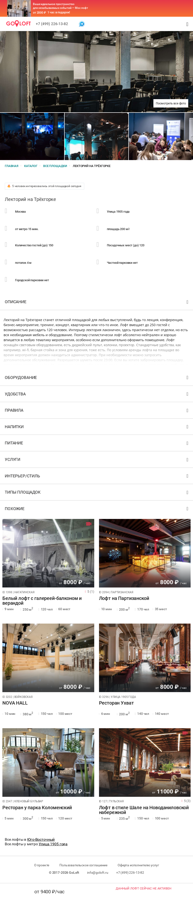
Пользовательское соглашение (83, 865)
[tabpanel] (48, 553)
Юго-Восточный (41, 839)
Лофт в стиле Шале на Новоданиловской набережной (144, 810)
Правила (97, 411)
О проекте (41, 865)
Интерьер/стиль (97, 477)
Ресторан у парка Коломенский (37, 807)
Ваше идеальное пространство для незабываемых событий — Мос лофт (60, 6)
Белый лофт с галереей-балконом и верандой (42, 601)
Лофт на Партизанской (124, 598)
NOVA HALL (15, 703)
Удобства (97, 395)
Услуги (97, 460)
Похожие (97, 510)
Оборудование (97, 378)
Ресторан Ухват (116, 703)
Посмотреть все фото (171, 103)
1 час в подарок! (58, 12)
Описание (97, 303)
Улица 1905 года (53, 844)
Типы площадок (97, 493)
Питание (97, 444)
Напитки (97, 428)
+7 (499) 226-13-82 (52, 24)
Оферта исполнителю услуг (138, 865)
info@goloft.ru (97, 872)
